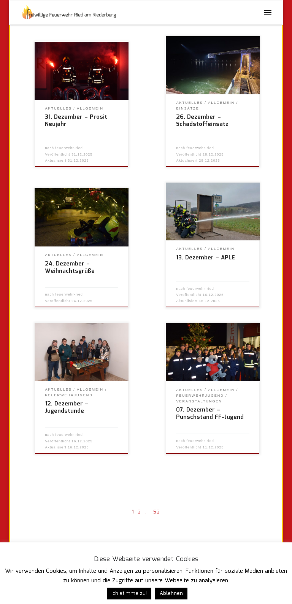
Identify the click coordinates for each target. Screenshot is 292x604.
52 (156, 512)
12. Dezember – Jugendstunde (66, 407)
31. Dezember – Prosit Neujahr (76, 121)
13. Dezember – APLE (205, 257)
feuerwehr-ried (69, 148)
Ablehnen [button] (171, 594)
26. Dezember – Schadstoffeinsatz (202, 121)
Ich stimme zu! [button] (129, 594)
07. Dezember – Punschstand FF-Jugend (210, 413)
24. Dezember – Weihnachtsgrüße (70, 267)
